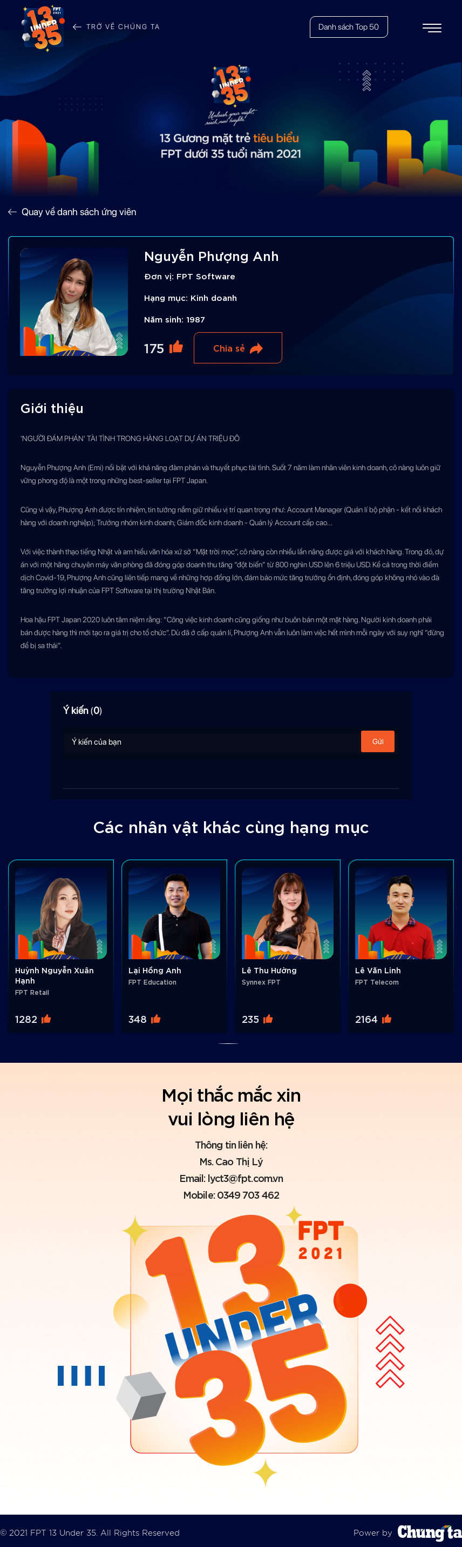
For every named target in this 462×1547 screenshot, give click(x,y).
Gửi (378, 741)
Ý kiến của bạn (231, 741)
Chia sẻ (229, 347)
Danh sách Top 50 (348, 27)
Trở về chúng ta (123, 27)
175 (154, 347)
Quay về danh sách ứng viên (79, 211)
